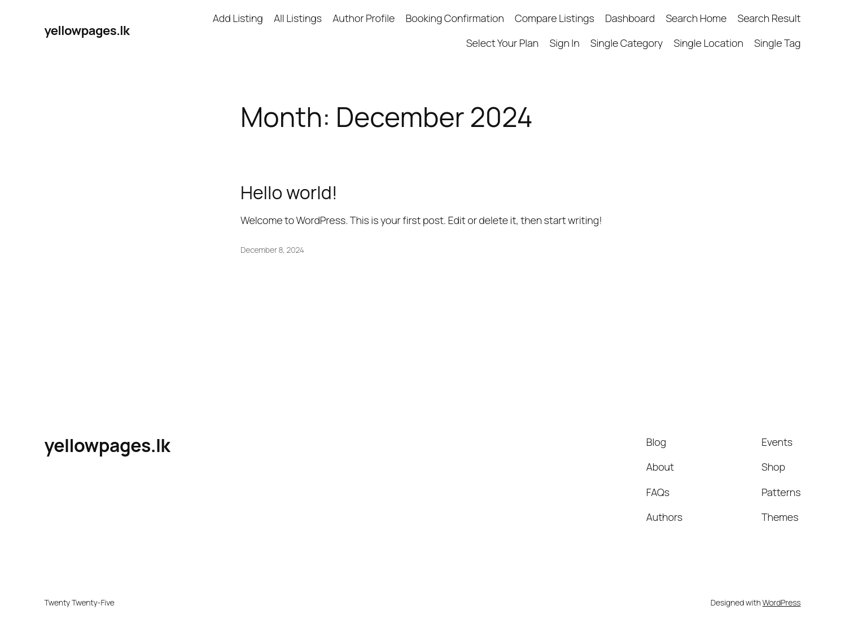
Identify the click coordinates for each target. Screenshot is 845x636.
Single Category (626, 43)
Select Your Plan (502, 43)
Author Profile (363, 18)
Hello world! (289, 192)
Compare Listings (554, 18)
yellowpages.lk (87, 30)
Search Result (768, 18)
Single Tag (777, 43)
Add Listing (238, 18)
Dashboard (630, 18)
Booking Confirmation (455, 18)
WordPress (782, 602)
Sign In (564, 43)
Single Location (708, 43)
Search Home (696, 18)
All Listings (298, 18)
